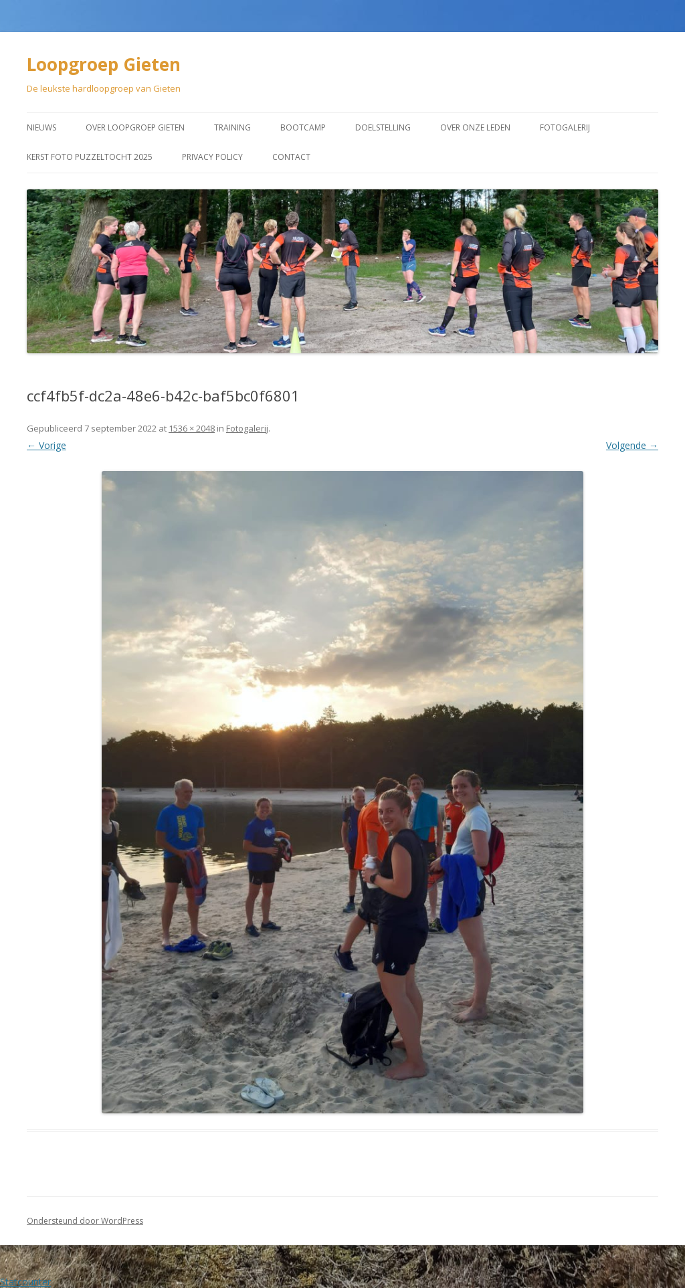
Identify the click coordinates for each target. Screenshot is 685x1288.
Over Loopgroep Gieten (135, 127)
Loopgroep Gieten (104, 64)
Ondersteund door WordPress (85, 1220)
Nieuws (41, 127)
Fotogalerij (565, 127)
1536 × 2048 (192, 428)
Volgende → (632, 445)
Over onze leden (475, 127)
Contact (291, 157)
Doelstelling (383, 127)
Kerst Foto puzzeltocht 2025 (90, 157)
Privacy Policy (212, 157)
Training (232, 127)
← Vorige (46, 445)
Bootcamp (303, 127)
